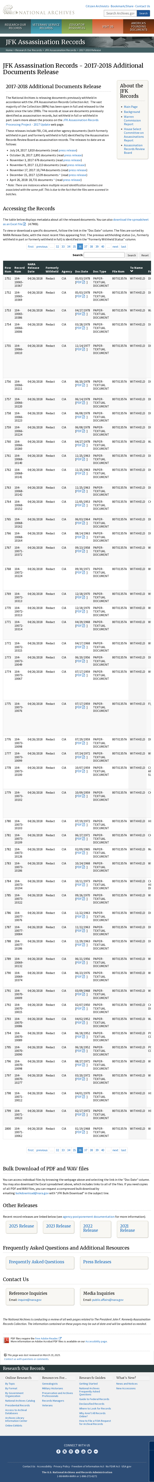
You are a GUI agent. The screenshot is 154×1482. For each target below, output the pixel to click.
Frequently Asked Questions (36, 1261)
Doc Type (99, 271)
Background (132, 112)
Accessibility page (96, 1341)
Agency (67, 271)
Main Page (131, 107)
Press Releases (97, 1261)
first (31, 246)
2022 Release (90, 1228)
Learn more (119, 1475)
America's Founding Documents (138, 26)
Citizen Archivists (97, 6)
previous (42, 246)
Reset (145, 255)
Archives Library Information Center (16, 1419)
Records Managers (53, 1400)
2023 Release (58, 1226)
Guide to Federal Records (94, 1399)
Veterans (47, 1405)
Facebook (58, 1451)
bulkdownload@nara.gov (32, 1193)
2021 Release (127, 1228)
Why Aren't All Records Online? (92, 1414)
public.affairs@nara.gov (107, 1300)
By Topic (10, 1383)
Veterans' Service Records (46, 26)
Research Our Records (15, 26)
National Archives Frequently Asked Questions (89, 1391)
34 (68, 246)
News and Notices (127, 1383)
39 (97, 246)
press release (67, 150)
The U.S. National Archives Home (38, 9)
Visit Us (107, 26)
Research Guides (92, 1378)
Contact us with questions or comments (26, 1359)
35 (74, 246)
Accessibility (44, 1466)
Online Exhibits (13, 1425)
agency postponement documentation (89, 1217)
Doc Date (81, 271)
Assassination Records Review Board (134, 149)
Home (9, 50)
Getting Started (88, 1383)
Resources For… (54, 1378)
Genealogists (50, 1383)
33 (63, 246)
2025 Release (21, 1226)
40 (102, 246)
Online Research (18, 1378)
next (115, 246)
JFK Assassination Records (60, 50)
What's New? (126, 1378)
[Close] (149, 1445)
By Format (11, 1388)
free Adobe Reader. (48, 1338)
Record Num (19, 269)
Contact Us (142, 6)
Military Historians (52, 1388)
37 (85, 246)
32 (57, 246)
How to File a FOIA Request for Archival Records (95, 1422)
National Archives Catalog (20, 1400)
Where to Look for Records (95, 1408)
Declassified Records (91, 1404)
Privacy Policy (62, 1466)
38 (91, 246)
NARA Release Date (33, 267)
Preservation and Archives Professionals (57, 1394)
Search (143, 13)
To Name (136, 269)
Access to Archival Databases (16, 1411)
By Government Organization (14, 1394)
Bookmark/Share (122, 6)
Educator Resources (77, 26)
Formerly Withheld (52, 269)
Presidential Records (17, 1405)
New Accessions (126, 1388)
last (123, 246)
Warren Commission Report (132, 120)
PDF (79, 282)
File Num (118, 271)
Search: (78, 255)
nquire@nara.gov (30, 1300)
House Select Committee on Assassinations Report (134, 134)
